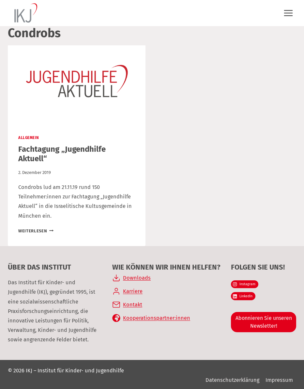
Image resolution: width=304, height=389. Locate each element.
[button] (14, 374)
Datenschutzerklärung (232, 380)
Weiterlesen (35, 230)
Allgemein (28, 137)
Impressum (279, 380)
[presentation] (76, 84)
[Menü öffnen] (288, 13)
